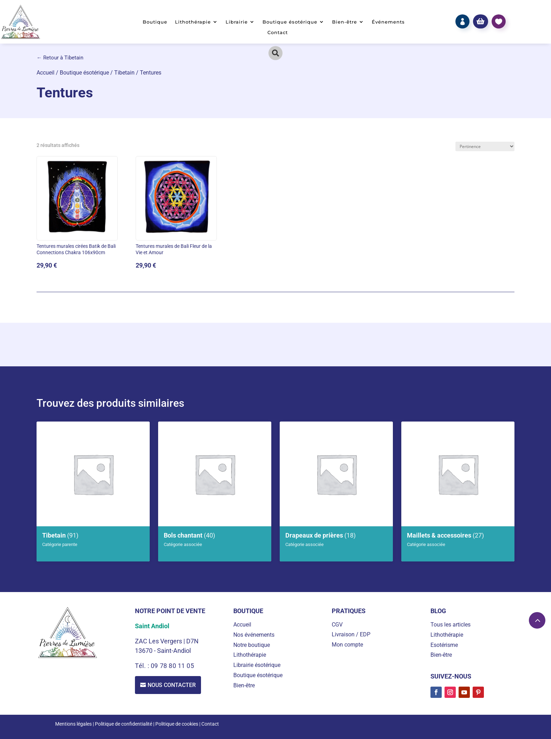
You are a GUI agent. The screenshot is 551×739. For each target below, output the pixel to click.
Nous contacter (172, 685)
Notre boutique (251, 645)
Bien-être (344, 22)
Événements (388, 22)
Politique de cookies (176, 724)
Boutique (155, 22)
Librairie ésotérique (256, 665)
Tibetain (124, 72)
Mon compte (347, 644)
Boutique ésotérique (289, 22)
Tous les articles (450, 624)
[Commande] (484, 146)
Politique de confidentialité (123, 724)
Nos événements (253, 634)
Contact (277, 32)
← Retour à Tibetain (60, 57)
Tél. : (143, 665)
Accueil (45, 72)
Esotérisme (444, 645)
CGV (337, 624)
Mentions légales (73, 724)
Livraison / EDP (351, 634)
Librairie (237, 22)
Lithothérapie (193, 22)
